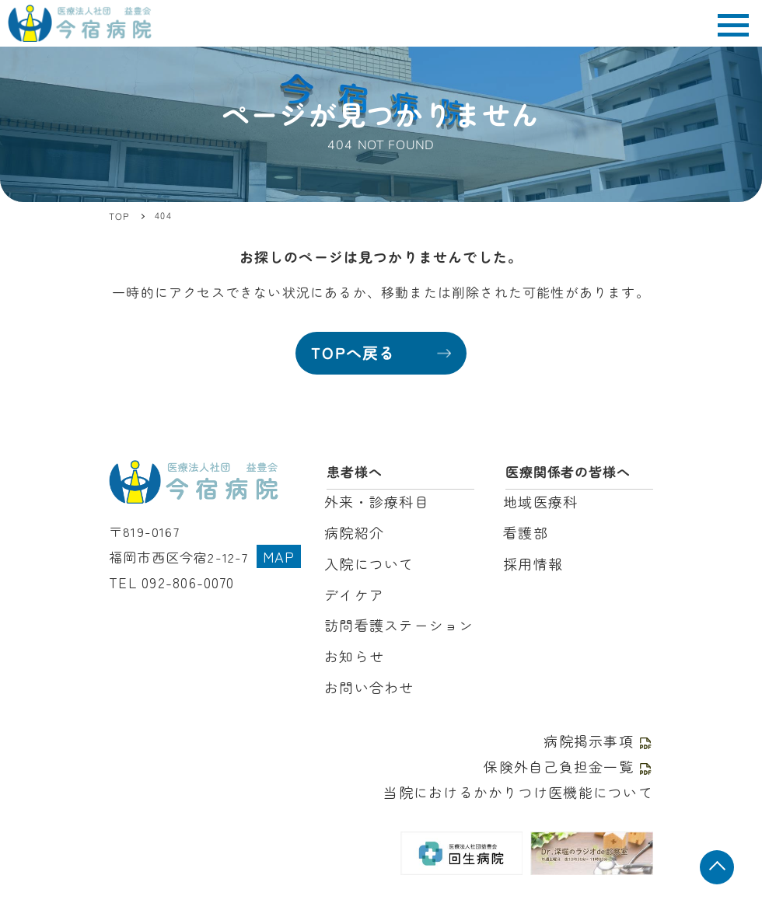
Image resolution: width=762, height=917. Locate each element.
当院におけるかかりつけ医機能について (525, 776)
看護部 (524, 529)
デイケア (352, 588)
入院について (366, 559)
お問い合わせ (366, 676)
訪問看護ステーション (395, 617)
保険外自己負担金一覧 (572, 752)
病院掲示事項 (601, 728)
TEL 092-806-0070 (170, 573)
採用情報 (531, 559)
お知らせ (352, 647)
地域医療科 (538, 500)
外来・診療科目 (373, 500)
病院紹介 (352, 529)
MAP (278, 549)
